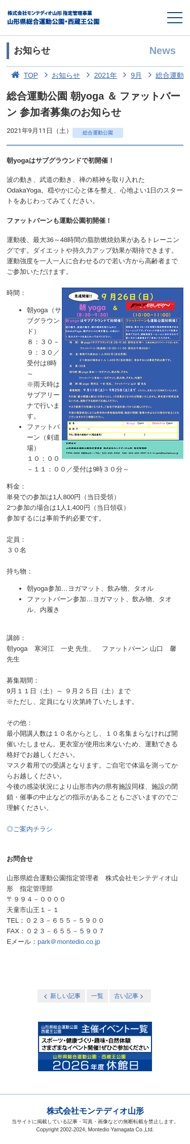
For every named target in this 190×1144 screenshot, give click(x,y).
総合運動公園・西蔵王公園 (54, 17)
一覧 (97, 995)
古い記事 (129, 996)
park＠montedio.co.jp (68, 941)
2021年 (99, 75)
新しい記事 (61, 996)
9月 (130, 75)
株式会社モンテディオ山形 (95, 1111)
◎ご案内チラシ (30, 829)
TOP (22, 75)
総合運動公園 (98, 132)
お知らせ (60, 75)
